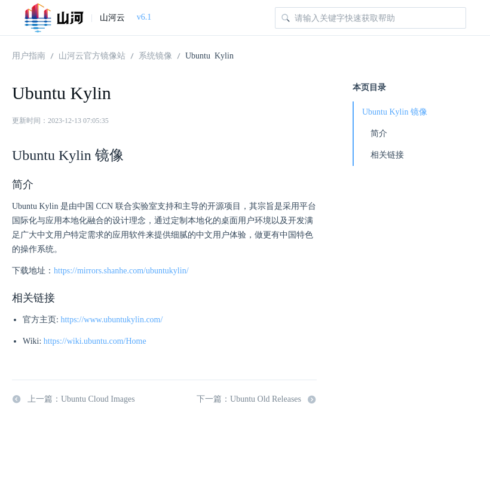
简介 (378, 133)
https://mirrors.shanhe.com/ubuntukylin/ (121, 270)
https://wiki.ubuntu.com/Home (95, 341)
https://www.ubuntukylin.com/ (111, 319)
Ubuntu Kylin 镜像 (394, 111)
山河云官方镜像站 (92, 55)
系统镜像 (155, 55)
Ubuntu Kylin (209, 55)
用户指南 (28, 55)
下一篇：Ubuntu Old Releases (257, 399)
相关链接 (387, 154)
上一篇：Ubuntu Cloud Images (73, 399)
